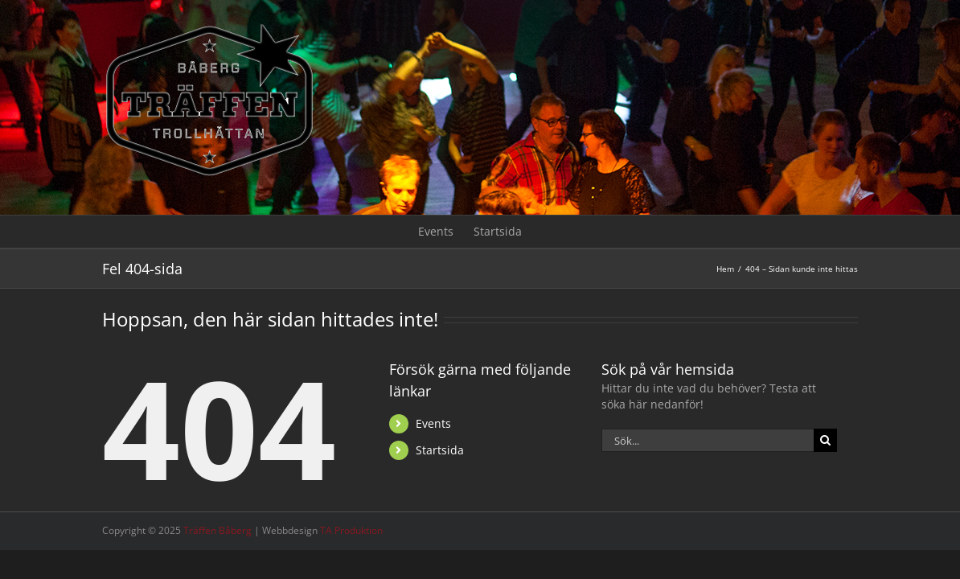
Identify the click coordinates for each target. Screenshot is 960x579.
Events (433, 423)
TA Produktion (351, 530)
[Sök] (825, 440)
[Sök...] (707, 440)
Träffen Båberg (217, 530)
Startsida (440, 450)
